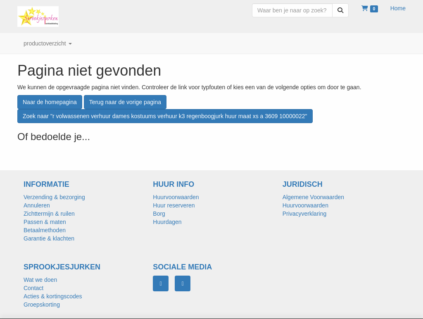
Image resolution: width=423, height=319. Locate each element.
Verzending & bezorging (54, 197)
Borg (159, 213)
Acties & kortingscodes (53, 296)
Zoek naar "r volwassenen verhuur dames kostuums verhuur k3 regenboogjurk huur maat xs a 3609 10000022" (165, 116)
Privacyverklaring (305, 213)
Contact (33, 288)
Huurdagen (167, 222)
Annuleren (37, 205)
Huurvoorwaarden (176, 197)
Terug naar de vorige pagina (125, 102)
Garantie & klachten (49, 238)
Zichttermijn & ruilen (49, 213)
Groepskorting (42, 304)
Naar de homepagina (50, 102)
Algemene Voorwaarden (313, 197)
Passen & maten (45, 222)
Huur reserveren (174, 205)
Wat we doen (40, 279)
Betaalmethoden (45, 230)
